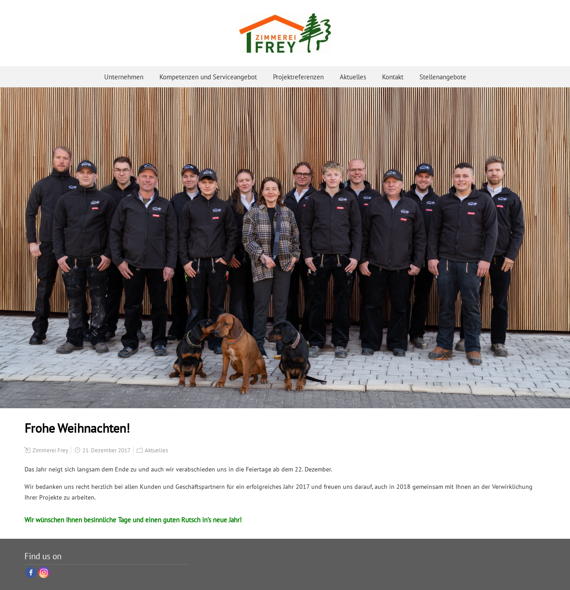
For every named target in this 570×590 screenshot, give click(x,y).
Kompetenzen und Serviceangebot (208, 77)
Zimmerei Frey (50, 450)
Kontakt (392, 77)
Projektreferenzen (298, 77)
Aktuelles (353, 77)
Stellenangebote (442, 77)
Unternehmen (123, 77)
